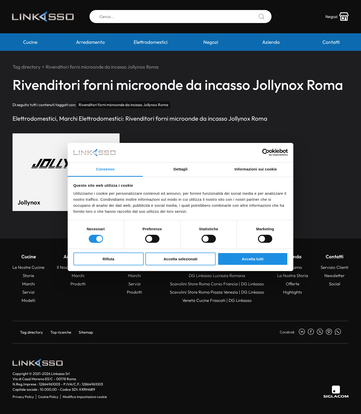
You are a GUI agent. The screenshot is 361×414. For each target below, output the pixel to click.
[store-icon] (336, 17)
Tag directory (27, 67)
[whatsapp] (338, 332)
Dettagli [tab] (180, 169)
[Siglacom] (335, 391)
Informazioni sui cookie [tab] (256, 169)
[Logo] (44, 17)
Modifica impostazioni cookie (85, 396)
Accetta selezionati (180, 259)
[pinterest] (329, 332)
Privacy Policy (23, 396)
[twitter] (320, 332)
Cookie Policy (48, 396)
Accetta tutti (252, 259)
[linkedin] (302, 332)
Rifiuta (108, 259)
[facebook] (311, 332)
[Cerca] (180, 17)
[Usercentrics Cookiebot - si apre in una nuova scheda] (266, 152)
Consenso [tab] (105, 169)
